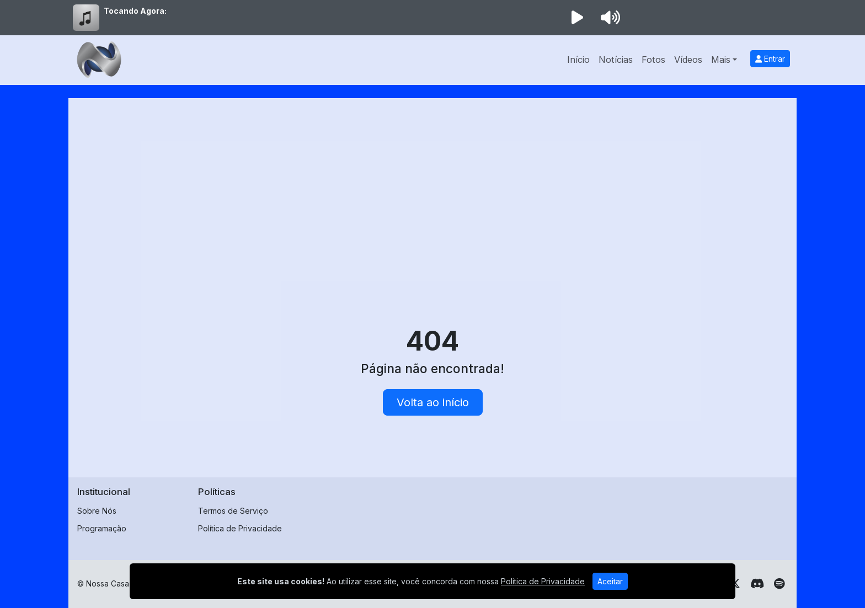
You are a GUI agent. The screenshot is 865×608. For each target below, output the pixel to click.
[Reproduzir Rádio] (577, 17)
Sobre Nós (96, 510)
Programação (101, 528)
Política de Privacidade (240, 528)
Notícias (616, 59)
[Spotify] (779, 583)
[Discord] (757, 583)
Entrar (770, 58)
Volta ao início (433, 402)
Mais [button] (720, 59)
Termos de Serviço (233, 510)
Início (578, 59)
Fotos (653, 59)
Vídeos (688, 59)
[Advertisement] (432, 189)
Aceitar (610, 581)
